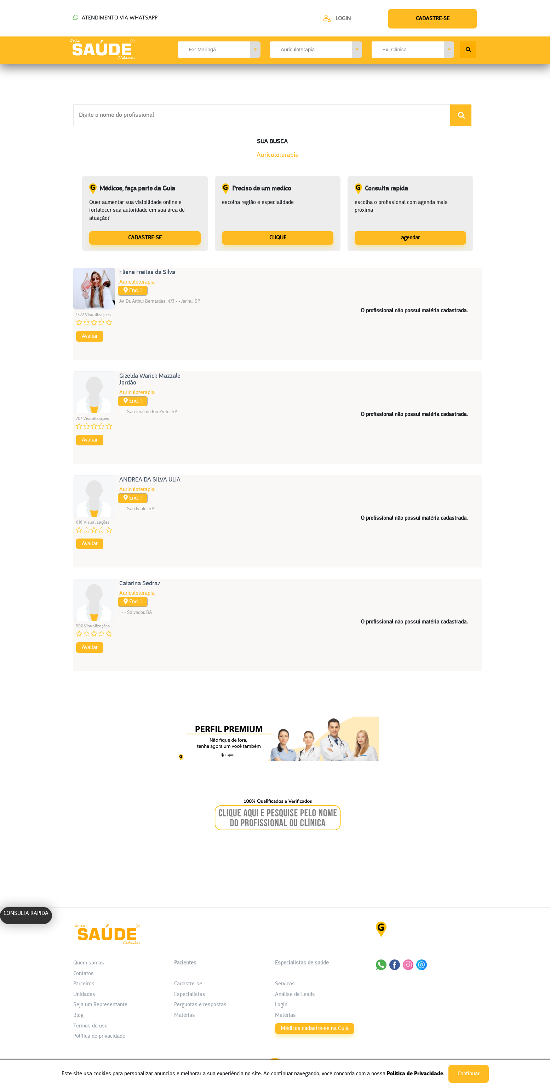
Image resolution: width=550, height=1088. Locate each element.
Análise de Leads (295, 994)
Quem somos (88, 963)
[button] (255, 49)
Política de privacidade (99, 1036)
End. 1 (133, 290)
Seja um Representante (100, 1005)
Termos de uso (90, 1026)
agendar (410, 238)
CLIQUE (277, 238)
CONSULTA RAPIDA (26, 913)
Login (343, 19)
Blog (78, 1015)
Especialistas (189, 994)
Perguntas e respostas (200, 1005)
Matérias (184, 1015)
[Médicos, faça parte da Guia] (145, 237)
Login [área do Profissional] (281, 1005)
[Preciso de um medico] (277, 237)
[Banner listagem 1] (278, 759)
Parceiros (83, 984)
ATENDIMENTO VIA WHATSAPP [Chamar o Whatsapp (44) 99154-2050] (115, 18)
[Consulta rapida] (410, 237)
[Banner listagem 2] (278, 837)
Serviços (285, 984)
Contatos (83, 973)
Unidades (84, 994)
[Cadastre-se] (337, 18)
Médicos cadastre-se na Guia (315, 1028)
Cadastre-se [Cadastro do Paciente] (188, 984)
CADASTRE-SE (145, 238)
